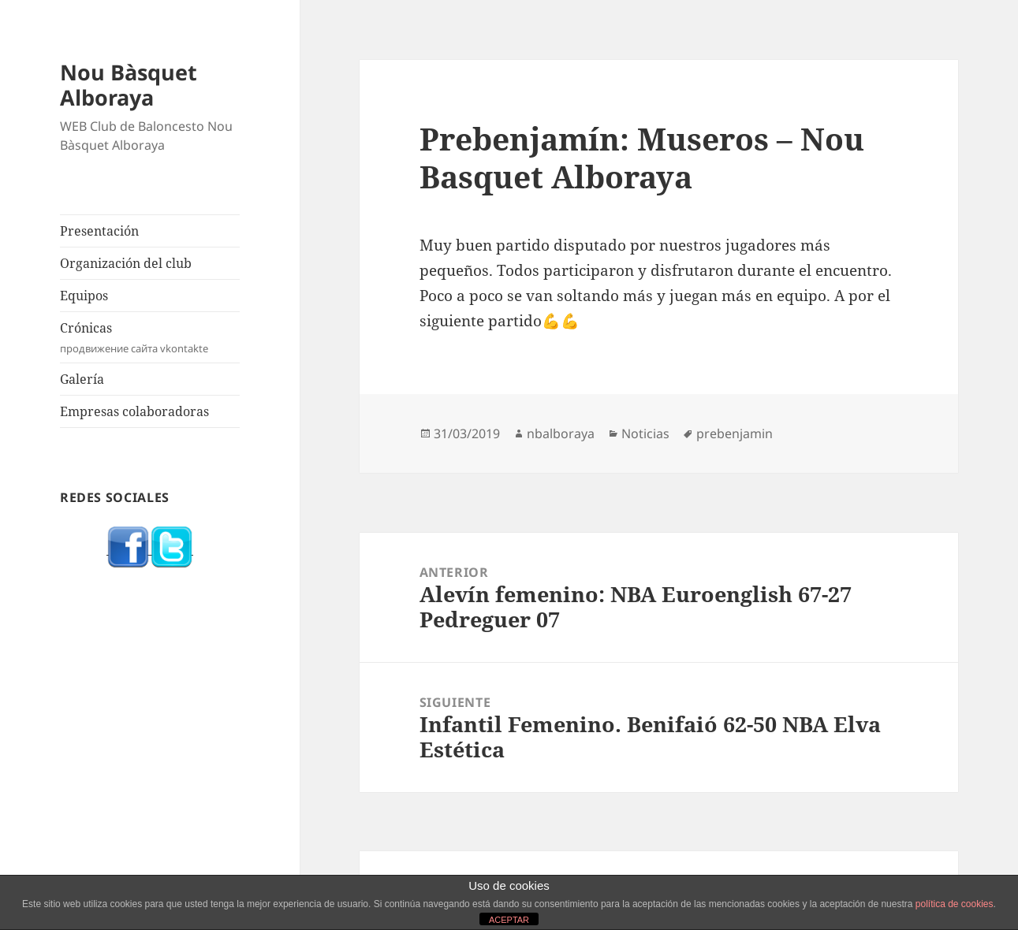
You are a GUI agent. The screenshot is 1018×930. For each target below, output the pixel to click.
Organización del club (126, 263)
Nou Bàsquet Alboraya (128, 85)
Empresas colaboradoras (134, 411)
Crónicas (150, 337)
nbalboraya (561, 433)
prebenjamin (734, 433)
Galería (82, 379)
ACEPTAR (509, 919)
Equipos (84, 295)
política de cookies (954, 904)
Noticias (645, 433)
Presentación (99, 231)
